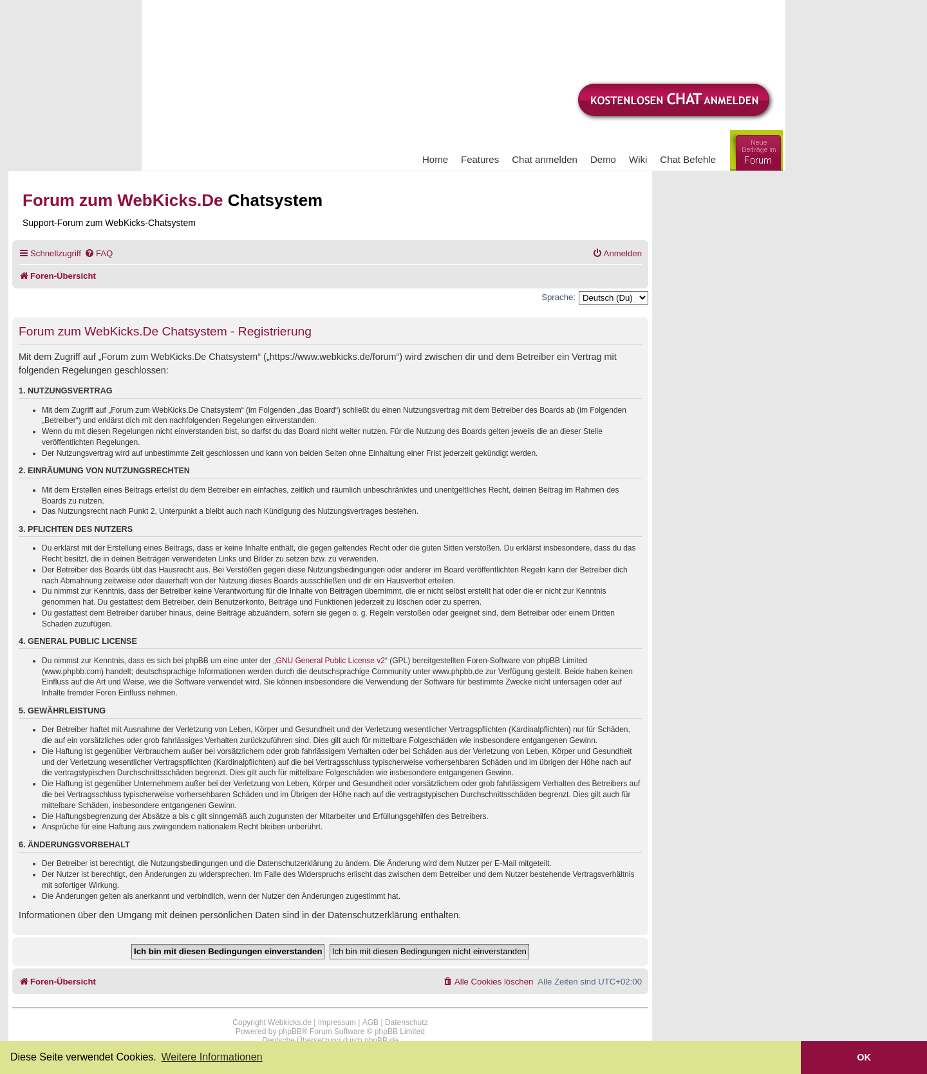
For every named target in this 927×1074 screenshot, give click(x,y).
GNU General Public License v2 (330, 660)
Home (435, 159)
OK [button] (864, 1057)
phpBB (290, 1031)
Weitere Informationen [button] (211, 1056)
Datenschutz (406, 1022)
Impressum (337, 1022)
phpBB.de (381, 1040)
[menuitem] (98, 253)
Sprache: (558, 297)
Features (480, 159)
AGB (370, 1022)
